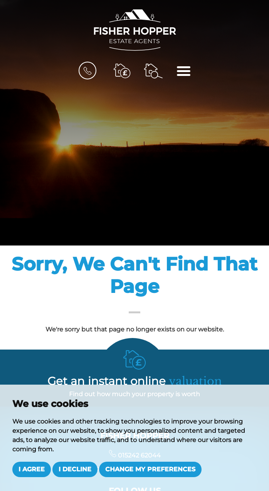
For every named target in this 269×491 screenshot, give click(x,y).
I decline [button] (75, 469)
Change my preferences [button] (150, 469)
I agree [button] (31, 469)
